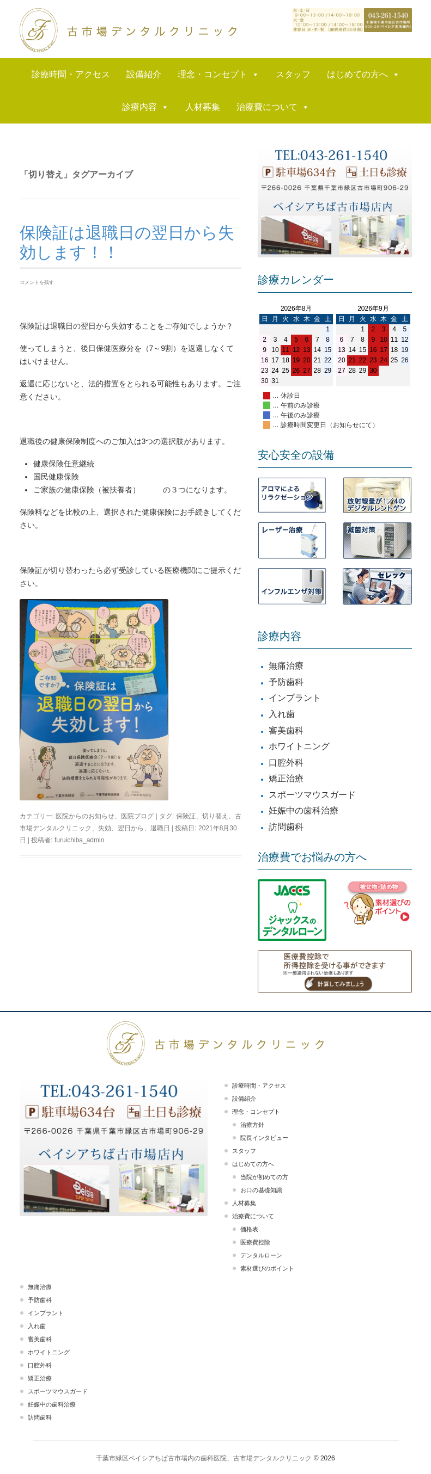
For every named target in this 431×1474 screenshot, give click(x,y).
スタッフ (293, 74)
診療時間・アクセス (71, 74)
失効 (104, 828)
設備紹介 (143, 74)
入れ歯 (282, 714)
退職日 (160, 828)
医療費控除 (255, 1242)
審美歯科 (286, 730)
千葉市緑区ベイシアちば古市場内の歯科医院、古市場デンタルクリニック (204, 1458)
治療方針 (252, 1124)
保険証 (186, 816)
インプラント (295, 697)
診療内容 (145, 107)
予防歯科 (286, 682)
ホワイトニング (299, 746)
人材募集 (202, 107)
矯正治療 (286, 778)
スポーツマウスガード (312, 794)
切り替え (215, 816)
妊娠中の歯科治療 (303, 810)
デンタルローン (261, 1255)
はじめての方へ (363, 74)
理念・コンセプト (218, 74)
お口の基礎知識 (261, 1190)
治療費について (272, 107)
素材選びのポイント (267, 1268)
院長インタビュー (264, 1137)
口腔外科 (286, 762)
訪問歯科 (286, 826)
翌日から (131, 828)
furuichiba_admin (79, 840)
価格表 (249, 1229)
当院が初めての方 (264, 1177)
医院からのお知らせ (85, 816)
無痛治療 (286, 665)
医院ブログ (137, 816)
